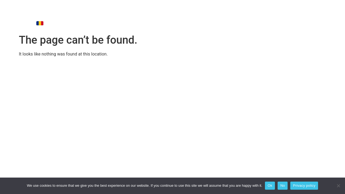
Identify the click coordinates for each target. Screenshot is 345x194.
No (282, 185)
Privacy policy (304, 185)
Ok (270, 185)
